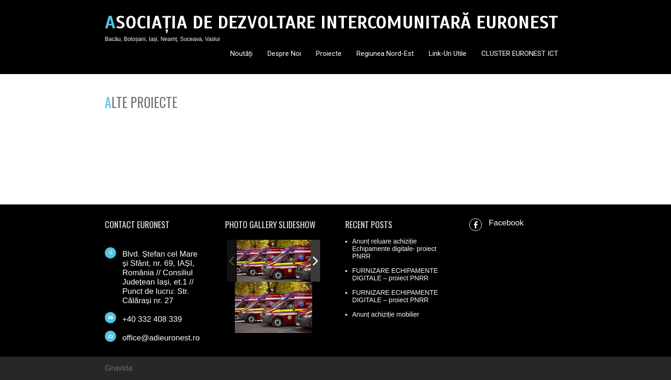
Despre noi (284, 53)
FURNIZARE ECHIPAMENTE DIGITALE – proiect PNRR (395, 274)
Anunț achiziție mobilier (385, 314)
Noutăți (241, 53)
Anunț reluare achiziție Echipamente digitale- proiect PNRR (394, 249)
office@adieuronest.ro (160, 337)
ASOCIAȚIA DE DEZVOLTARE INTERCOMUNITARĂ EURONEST (331, 23)
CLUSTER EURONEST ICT (519, 53)
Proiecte (329, 53)
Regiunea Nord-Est (385, 53)
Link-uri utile (447, 53)
